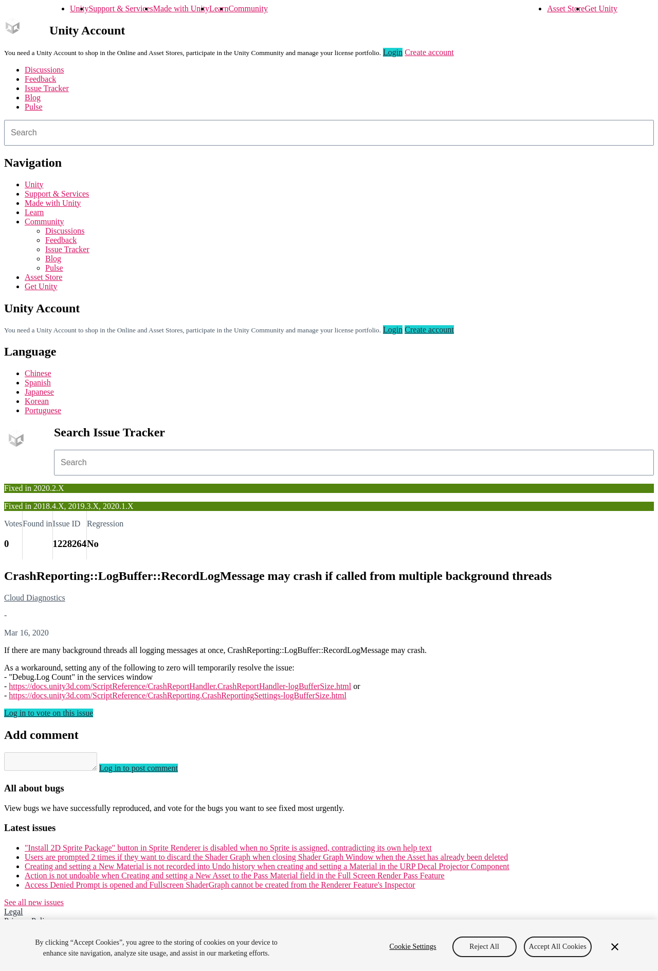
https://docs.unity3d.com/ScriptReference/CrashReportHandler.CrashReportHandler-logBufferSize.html (180, 686)
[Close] (615, 946)
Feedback (40, 79)
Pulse (34, 106)
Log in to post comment (148, 771)
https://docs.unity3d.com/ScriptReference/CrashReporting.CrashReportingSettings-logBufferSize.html (177, 695)
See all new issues (34, 905)
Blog (33, 97)
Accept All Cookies (558, 946)
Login (393, 52)
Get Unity (600, 8)
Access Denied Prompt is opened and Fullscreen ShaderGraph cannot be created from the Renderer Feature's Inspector (220, 888)
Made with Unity (181, 8)
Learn (218, 8)
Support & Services (120, 8)
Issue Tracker (47, 88)
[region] (329, 945)
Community (247, 8)
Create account (429, 52)
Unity (79, 8)
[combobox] (329, 132)
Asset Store (565, 8)
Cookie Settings (413, 946)
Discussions (44, 69)
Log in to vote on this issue (48, 713)
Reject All (484, 946)
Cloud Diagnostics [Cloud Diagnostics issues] (34, 597)
